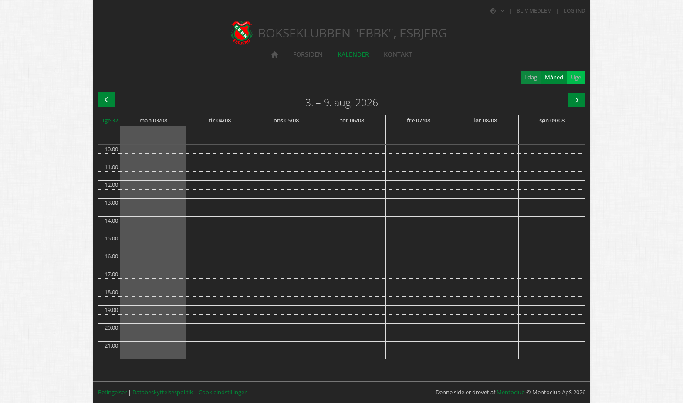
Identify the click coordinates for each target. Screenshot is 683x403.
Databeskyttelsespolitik (162, 392)
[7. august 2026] (418, 120)
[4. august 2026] (220, 120)
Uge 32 (109, 120)
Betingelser (112, 392)
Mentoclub (511, 392)
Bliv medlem (534, 10)
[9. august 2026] (552, 120)
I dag (530, 77)
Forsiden (308, 54)
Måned (554, 77)
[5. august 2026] (286, 120)
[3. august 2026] (153, 120)
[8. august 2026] (485, 120)
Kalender (353, 54)
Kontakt (398, 54)
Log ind (574, 10)
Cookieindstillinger (223, 392)
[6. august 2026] (352, 120)
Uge (576, 77)
